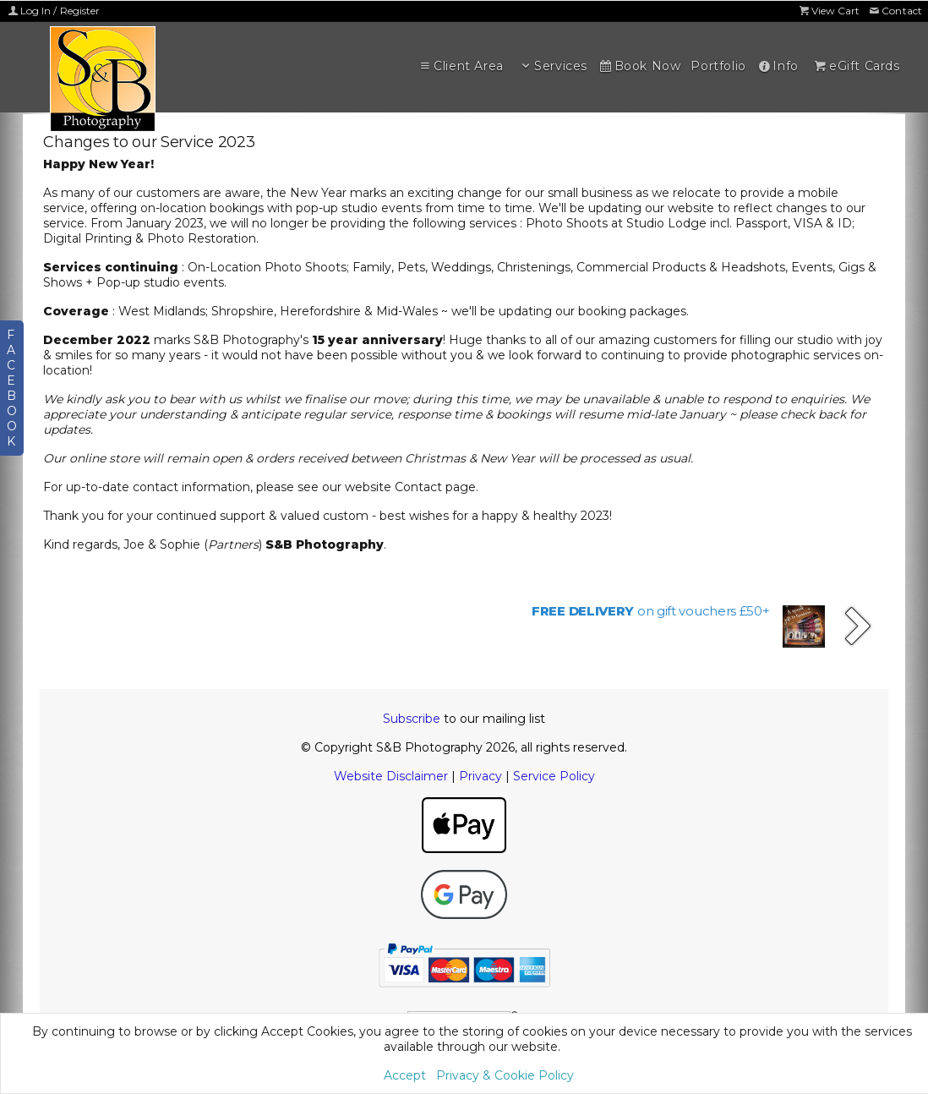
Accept (405, 1075)
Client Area (461, 66)
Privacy (480, 776)
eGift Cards (855, 66)
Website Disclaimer (391, 776)
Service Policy (554, 776)
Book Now (639, 66)
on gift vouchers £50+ (651, 611)
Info (777, 66)
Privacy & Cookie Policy (505, 1075)
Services (552, 66)
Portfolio (718, 66)
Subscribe (411, 718)
